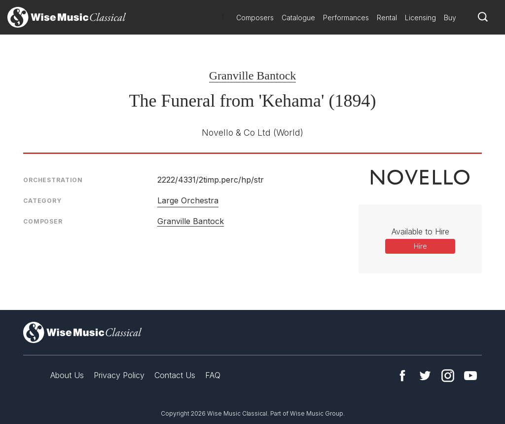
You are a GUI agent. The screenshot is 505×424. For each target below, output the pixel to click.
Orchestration (53, 180)
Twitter (425, 375)
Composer (43, 221)
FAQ (212, 375)
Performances (346, 17)
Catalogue (298, 17)
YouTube (470, 375)
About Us (67, 375)
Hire (420, 246)
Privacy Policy (119, 375)
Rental (387, 17)
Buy (450, 17)
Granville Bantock (252, 75)
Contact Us (174, 375)
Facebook (402, 375)
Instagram (447, 375)
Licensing (420, 17)
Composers (255, 17)
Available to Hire (420, 231)
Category (42, 200)
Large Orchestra (187, 200)
